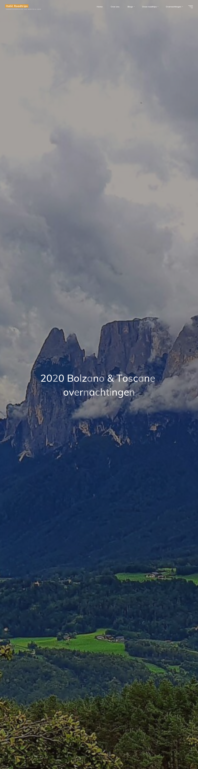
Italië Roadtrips (17, 6)
